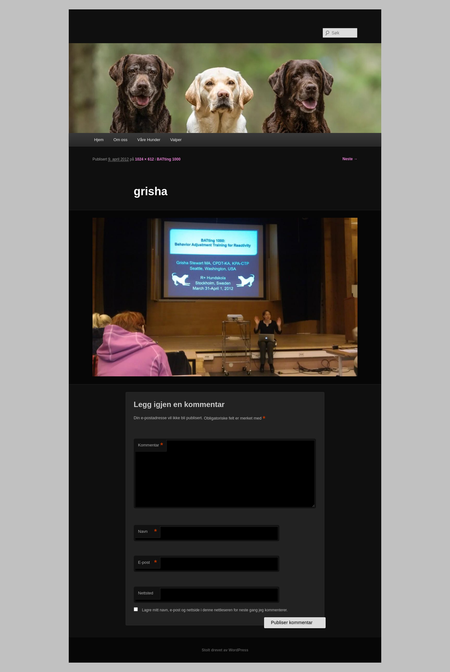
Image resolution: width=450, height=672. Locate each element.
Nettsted (145, 593)
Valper (176, 139)
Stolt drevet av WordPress (225, 650)
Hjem (98, 139)
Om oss (120, 139)
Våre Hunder (148, 139)
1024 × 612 (144, 159)
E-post (147, 562)
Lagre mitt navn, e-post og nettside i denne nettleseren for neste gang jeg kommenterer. (215, 610)
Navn (147, 531)
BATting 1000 (169, 159)
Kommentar (150, 445)
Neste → (350, 159)
